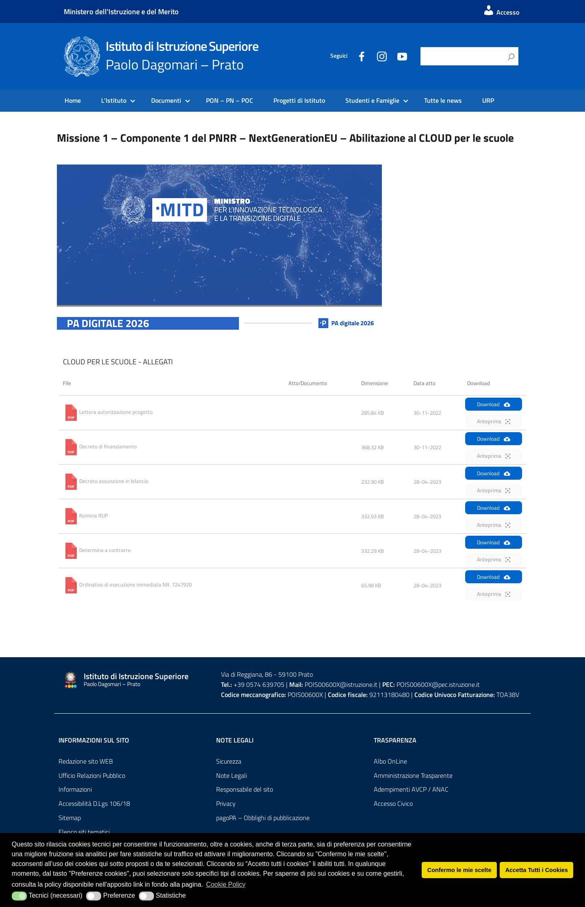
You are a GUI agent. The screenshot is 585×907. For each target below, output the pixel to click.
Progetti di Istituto (299, 100)
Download (493, 404)
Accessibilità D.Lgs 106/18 (94, 803)
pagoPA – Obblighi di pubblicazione (263, 818)
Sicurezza (228, 761)
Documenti (166, 100)
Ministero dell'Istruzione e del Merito (121, 11)
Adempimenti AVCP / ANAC (411, 789)
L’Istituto (113, 100)
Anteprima (493, 421)
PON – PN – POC (229, 100)
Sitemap (69, 818)
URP (488, 100)
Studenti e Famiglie (372, 100)
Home (73, 100)
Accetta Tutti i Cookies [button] (536, 870)
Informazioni (75, 789)
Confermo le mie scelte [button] (459, 870)
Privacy (226, 803)
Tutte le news (443, 100)
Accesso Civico (393, 803)
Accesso (501, 12)
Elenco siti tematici (84, 832)
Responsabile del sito (244, 789)
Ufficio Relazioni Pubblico (91, 775)
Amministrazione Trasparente (413, 775)
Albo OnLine (390, 761)
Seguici (338, 55)
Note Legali (231, 775)
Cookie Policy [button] (225, 884)
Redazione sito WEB (85, 761)
